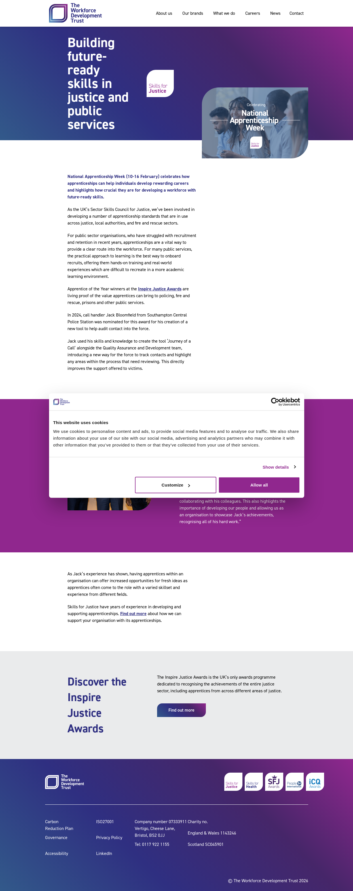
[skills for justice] (233, 782)
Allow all (259, 485)
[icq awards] (315, 782)
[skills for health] (254, 782)
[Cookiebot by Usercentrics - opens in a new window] (275, 401)
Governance (56, 837)
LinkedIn (104, 853)
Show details (276, 466)
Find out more (133, 614)
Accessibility (56, 853)
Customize (176, 485)
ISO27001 (105, 822)
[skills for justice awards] (274, 782)
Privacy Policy (109, 837)
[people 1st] (295, 782)
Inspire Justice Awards (159, 289)
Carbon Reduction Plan (59, 825)
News (275, 13)
